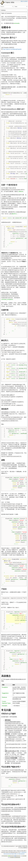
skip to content (24, 1)
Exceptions (5, 687)
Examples (4, 705)
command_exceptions (7, 299)
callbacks (20, 191)
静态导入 (14, 213)
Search (13, 6)
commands (16, 23)
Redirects (4, 697)
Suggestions (5, 693)
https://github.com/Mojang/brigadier (12, 49)
